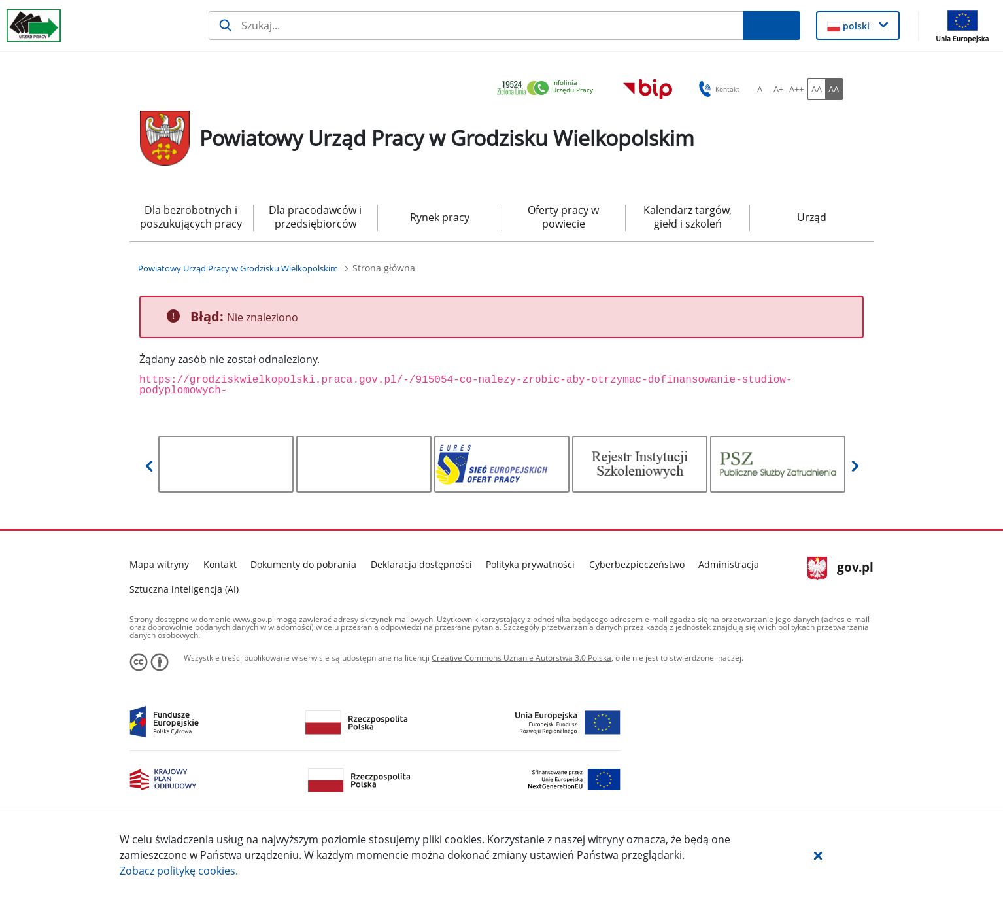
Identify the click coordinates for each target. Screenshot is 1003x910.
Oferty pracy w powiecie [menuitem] (563, 217)
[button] (818, 855)
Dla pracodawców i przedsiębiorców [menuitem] (315, 217)
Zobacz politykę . (179, 871)
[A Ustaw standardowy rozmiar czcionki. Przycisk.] (760, 89)
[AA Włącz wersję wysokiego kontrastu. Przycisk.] (834, 89)
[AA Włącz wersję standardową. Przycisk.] (816, 89)
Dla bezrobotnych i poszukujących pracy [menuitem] (191, 217)
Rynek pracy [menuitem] (439, 217)
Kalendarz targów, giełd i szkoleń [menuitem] (687, 217)
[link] (548, 88)
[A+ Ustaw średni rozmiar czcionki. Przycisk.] (778, 89)
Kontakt (220, 564)
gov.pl (841, 568)
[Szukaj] (476, 25)
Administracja (728, 564)
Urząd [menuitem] (811, 217)
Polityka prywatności (530, 564)
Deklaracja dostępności (421, 564)
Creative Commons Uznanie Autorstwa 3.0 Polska (521, 657)
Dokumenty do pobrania (303, 564)
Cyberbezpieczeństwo (637, 564)
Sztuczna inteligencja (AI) (184, 589)
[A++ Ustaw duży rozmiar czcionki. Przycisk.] (796, 89)
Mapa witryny (159, 564)
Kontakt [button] (717, 89)
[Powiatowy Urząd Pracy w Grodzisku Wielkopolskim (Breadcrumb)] (238, 268)
